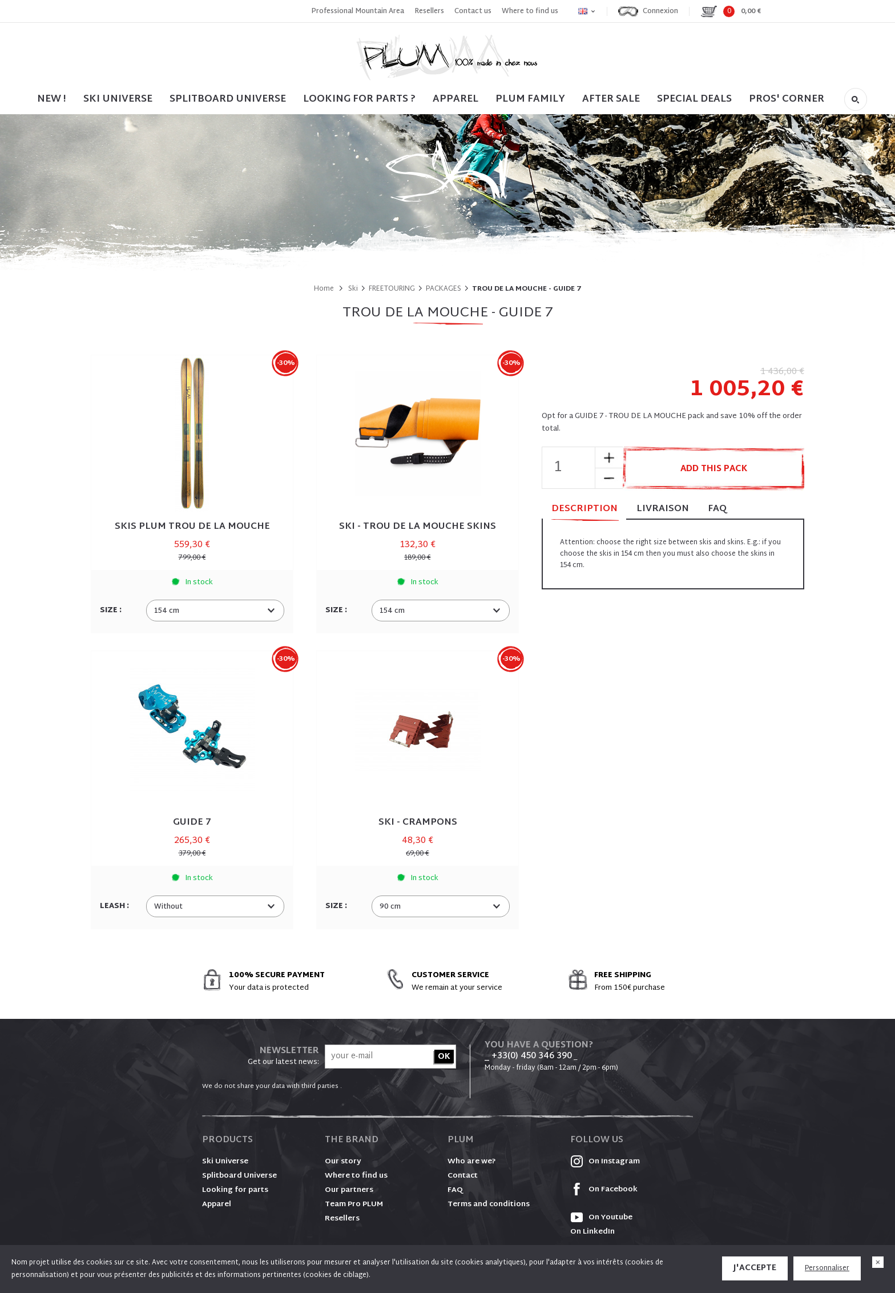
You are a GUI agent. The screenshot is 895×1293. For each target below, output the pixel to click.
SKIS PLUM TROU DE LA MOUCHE (192, 527)
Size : (111, 610)
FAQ (717, 509)
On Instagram (605, 1161)
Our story (343, 1161)
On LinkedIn (592, 1232)
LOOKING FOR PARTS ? (359, 99)
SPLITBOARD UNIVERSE (228, 99)
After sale (611, 99)
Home (324, 289)
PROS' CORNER (786, 99)
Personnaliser (827, 1268)
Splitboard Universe (239, 1176)
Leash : (115, 906)
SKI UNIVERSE (117, 99)
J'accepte (754, 1268)
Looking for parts (235, 1190)
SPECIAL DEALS (694, 99)
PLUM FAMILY (530, 99)
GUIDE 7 (192, 822)
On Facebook (604, 1189)
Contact (463, 1176)
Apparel (455, 99)
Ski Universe (225, 1161)
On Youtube (601, 1217)
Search (855, 99)
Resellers (429, 11)
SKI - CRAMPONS (417, 822)
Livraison (662, 509)
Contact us (472, 11)
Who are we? (472, 1161)
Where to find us (530, 11)
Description (584, 510)
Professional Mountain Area (357, 11)
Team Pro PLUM (354, 1204)
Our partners (349, 1190)
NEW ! (51, 99)
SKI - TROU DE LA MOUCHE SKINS (417, 527)
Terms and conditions (489, 1204)
